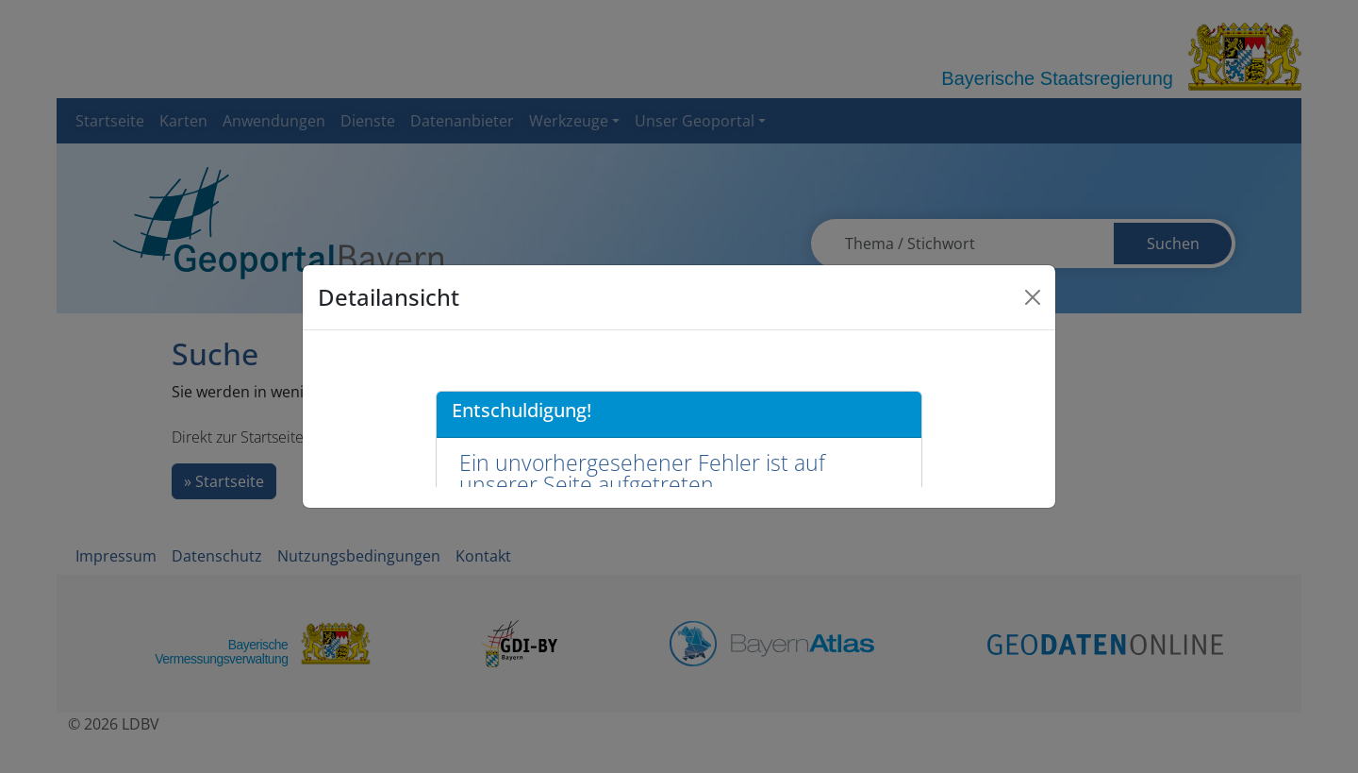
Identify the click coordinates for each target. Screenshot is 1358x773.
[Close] (1033, 297)
